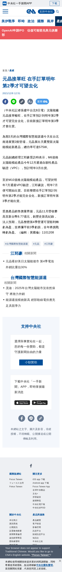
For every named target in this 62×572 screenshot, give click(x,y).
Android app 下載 (41, 483)
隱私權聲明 (14, 541)
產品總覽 (37, 520)
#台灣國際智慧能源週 (16, 243)
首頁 (4, 70)
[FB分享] (5, 101)
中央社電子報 (39, 504)
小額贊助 (31, 362)
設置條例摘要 (15, 531)
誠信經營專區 (15, 538)
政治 (31, 21)
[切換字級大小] (30, 101)
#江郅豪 (48, 243)
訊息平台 (37, 531)
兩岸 (50, 21)
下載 (54, 3)
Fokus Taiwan (15, 486)
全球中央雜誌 (39, 490)
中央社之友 (38, 541)
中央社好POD (39, 508)
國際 (40, 21)
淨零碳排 (37, 497)
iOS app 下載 (39, 479)
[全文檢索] (58, 12)
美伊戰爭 (8, 21)
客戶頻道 (37, 523)
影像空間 (37, 527)
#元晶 (36, 243)
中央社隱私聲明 (44, 565)
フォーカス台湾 (16, 483)
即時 (21, 21)
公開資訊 (13, 527)
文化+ (35, 493)
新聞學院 (37, 501)
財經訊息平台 (39, 534)
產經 (11, 70)
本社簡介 (13, 520)
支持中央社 (46, 11)
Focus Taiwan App (41, 486)
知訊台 (36, 538)
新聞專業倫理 (15, 534)
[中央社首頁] (31, 11)
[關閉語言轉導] (60, 547)
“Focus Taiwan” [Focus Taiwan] (40, 555)
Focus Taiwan (15, 479)
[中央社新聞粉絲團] (31, 466)
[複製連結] (22, 101)
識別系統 (13, 523)
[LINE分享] (14, 101)
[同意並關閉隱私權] (60, 561)
